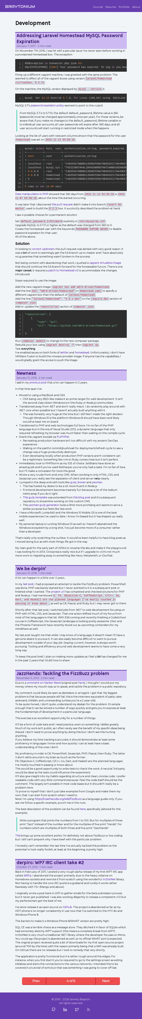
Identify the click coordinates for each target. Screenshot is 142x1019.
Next (108, 981)
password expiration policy (47, 105)
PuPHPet (63, 436)
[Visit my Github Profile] (53, 1009)
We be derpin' (31, 568)
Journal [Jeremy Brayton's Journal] (98, 7)
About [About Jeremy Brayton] (136, 7)
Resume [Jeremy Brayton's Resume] (110, 7)
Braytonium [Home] (20, 6)
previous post (38, 382)
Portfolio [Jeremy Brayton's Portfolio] (124, 7)
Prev (34, 981)
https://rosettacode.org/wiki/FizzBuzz (58, 799)
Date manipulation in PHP (31, 194)
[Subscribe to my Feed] (88, 1009)
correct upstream (43, 249)
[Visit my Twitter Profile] (77, 1009)
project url (58, 591)
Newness (26, 373)
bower (81, 482)
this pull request (62, 204)
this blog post (81, 497)
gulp (73, 482)
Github (67, 907)
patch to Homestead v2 (63, 270)
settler (64, 352)
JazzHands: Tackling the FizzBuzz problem (62, 673)
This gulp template (35, 497)
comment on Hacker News (44, 682)
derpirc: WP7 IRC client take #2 (50, 862)
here (81, 682)
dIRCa (27, 875)
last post (28, 584)
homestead (82, 352)
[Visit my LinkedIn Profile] (65, 1009)
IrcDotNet (109, 879)
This (17, 835)
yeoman (97, 482)
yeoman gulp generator (44, 505)
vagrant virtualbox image (105, 262)
